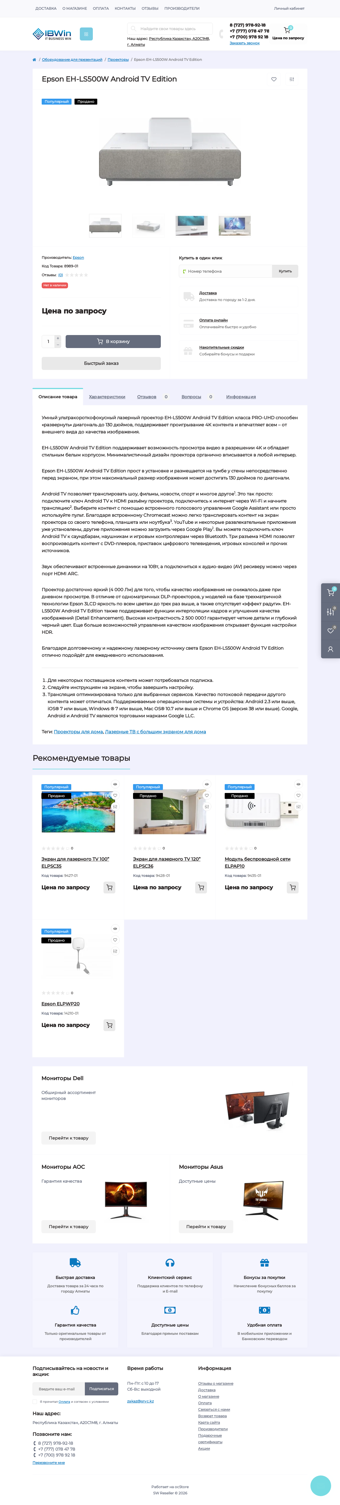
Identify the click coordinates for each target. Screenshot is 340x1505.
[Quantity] (48, 341)
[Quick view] (115, 784)
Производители (182, 8)
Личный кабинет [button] (289, 8)
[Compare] (115, 806)
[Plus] (58, 338)
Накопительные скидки (221, 347)
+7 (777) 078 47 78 (249, 31)
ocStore (182, 1487)
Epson (78, 257)
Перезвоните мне (49, 1462)
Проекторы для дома (78, 731)
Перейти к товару (68, 1138)
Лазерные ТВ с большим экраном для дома (155, 731)
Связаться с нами (214, 1409)
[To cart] (109, 887)
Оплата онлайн (213, 320)
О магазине (74, 8)
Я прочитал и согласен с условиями (74, 1402)
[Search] (133, 29)
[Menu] (86, 33)
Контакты (125, 8)
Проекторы (118, 59)
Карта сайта (209, 1422)
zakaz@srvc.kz (140, 1401)
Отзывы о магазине (215, 1383)
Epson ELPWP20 (60, 1004)
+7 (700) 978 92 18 (249, 37)
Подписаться (101, 1389)
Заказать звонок (245, 43)
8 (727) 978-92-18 (247, 25)
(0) (60, 275)
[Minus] (58, 345)
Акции (204, 1448)
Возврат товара (212, 1416)
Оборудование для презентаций (72, 59)
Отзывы (150, 8)
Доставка (45, 8)
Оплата (101, 8)
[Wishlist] (115, 795)
